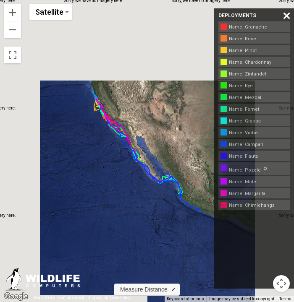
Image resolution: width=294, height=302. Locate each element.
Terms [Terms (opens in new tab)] (285, 299)
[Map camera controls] (281, 283)
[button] (147, 290)
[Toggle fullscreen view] (12, 55)
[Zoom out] (12, 29)
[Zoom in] (12, 12)
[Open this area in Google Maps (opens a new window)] (16, 296)
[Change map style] (50, 12)
